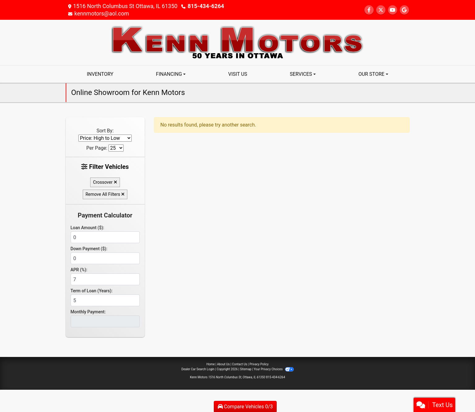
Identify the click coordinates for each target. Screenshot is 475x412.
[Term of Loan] (105, 300)
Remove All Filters (105, 194)
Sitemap (245, 369)
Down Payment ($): (89, 248)
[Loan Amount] (105, 237)
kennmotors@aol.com (101, 13)
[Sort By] (105, 138)
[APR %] (105, 279)
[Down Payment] (105, 258)
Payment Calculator (105, 215)
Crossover (105, 182)
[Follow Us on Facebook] (369, 10)
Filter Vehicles (105, 166)
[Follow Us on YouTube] (392, 10)
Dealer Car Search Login (197, 369)
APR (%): (79, 269)
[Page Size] (116, 148)
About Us (223, 364)
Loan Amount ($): (87, 227)
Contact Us (239, 364)
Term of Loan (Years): (92, 290)
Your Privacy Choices (274, 369)
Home (210, 364)
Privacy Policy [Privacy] (259, 364)
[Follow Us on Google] (404, 10)
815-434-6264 (206, 6)
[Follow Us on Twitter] (380, 10)
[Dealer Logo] (237, 42)
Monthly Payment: (88, 311)
